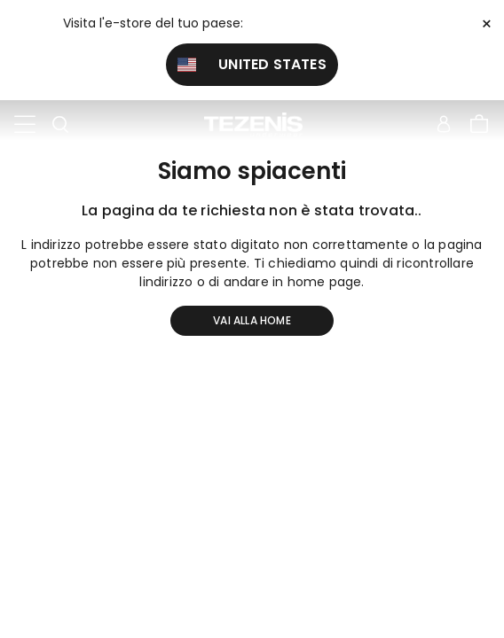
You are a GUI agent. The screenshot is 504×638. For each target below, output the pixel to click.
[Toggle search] (60, 125)
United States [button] (252, 64)
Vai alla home (252, 320)
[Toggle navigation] (24, 125)
